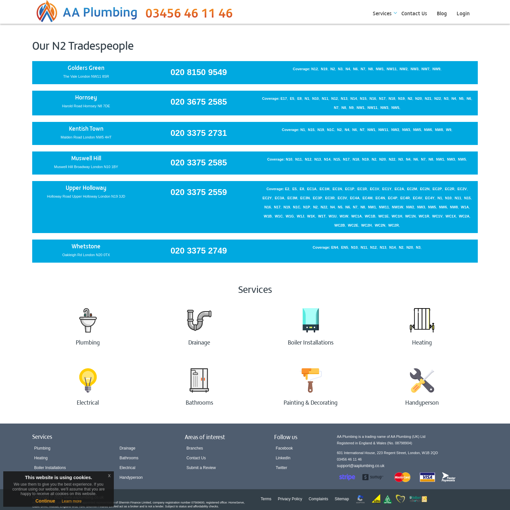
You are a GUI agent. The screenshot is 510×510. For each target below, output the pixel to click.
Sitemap (342, 499)
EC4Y (430, 198)
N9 (351, 108)
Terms (266, 499)
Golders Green (86, 67)
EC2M (412, 189)
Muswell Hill (86, 158)
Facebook (284, 448)
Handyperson (130, 477)
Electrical (127, 467)
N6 (355, 69)
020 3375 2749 (198, 250)
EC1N (337, 189)
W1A (465, 207)
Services (382, 13)
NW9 (436, 69)
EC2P (437, 189)
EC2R (449, 189)
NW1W (397, 207)
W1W (344, 216)
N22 (437, 98)
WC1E (383, 216)
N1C (330, 130)
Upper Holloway (86, 187)
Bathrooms (128, 458)
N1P (306, 207)
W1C (279, 216)
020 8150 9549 (198, 72)
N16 (372, 98)
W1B (268, 216)
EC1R (362, 189)
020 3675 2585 (198, 102)
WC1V (437, 216)
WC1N (410, 216)
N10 (315, 98)
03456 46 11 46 (189, 14)
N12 (314, 69)
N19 (324, 69)
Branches (194, 448)
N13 (344, 98)
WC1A (356, 216)
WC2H (366, 225)
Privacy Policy (290, 499)
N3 (340, 69)
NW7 (425, 69)
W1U (332, 216)
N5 (461, 98)
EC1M (324, 189)
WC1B (370, 216)
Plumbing (42, 448)
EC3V (342, 198)
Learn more (72, 501)
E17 (284, 98)
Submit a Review (201, 467)
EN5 (344, 247)
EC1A (311, 189)
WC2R (393, 225)
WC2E (353, 225)
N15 (363, 98)
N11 (325, 98)
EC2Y (267, 198)
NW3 (414, 69)
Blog (442, 13)
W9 (448, 130)
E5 (292, 98)
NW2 (404, 69)
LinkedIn (283, 458)
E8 (299, 98)
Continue (45, 500)
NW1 (379, 69)
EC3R (330, 198)
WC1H (397, 216)
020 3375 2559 (198, 192)
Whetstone (86, 246)
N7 (363, 69)
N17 (382, 98)
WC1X (451, 216)
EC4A (354, 198)
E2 (287, 189)
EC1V (374, 189)
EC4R (405, 198)
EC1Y (387, 189)
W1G (290, 216)
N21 (428, 98)
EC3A (279, 198)
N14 (353, 98)
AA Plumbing (100, 11)
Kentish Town (86, 128)
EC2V (462, 189)
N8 (370, 69)
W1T (322, 216)
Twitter (281, 467)
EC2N (424, 189)
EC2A (399, 189)
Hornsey (86, 97)
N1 (307, 98)
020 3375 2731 (198, 133)
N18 (392, 98)
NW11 (392, 69)
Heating (40, 458)
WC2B (339, 225)
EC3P (317, 198)
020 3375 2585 (198, 162)
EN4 (334, 247)
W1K (311, 216)
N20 (418, 98)
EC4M (368, 198)
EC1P (350, 189)
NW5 (395, 108)
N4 (347, 69)
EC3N (305, 198)
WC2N (380, 225)
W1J (300, 216)
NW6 (428, 130)
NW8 (439, 130)
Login (463, 13)
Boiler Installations (50, 467)
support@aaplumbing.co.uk (360, 466)
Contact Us (414, 13)
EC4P (392, 198)
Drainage (127, 448)
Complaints (318, 499)
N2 (332, 69)
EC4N (380, 198)
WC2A (464, 216)
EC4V (417, 198)
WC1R (424, 216)
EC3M (292, 198)
